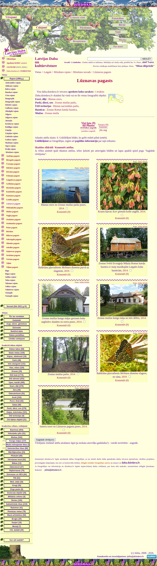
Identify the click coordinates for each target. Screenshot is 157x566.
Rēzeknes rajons (12, 152)
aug (105, 130)
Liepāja (8, 130)
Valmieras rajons (12, 290)
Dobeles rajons (11, 105)
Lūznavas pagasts (102, 72)
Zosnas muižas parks (65, 102)
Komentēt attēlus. (64, 147)
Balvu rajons (10, 89)
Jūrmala (8, 121)
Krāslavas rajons (12, 124)
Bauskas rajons (11, 92)
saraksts (16, 63)
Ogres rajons (10, 146)
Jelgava (8, 114)
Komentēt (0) (63, 212)
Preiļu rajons (10, 149)
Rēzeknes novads (82, 72)
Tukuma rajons (11, 283)
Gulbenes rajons (11, 108)
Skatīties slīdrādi (44, 147)
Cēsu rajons (10, 95)
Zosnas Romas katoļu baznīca (62, 109)
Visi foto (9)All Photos (88, 125)
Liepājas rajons (11, 133)
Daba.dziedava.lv (18, 71)
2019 (66, 271)
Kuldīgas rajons (11, 127)
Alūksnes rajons (11, 86)
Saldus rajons (10, 277)
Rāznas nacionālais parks (66, 106)
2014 (61, 208)
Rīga (7, 271)
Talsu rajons (10, 280)
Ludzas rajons (11, 139)
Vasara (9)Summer (103, 125)
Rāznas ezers (55, 99)
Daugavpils (9, 98)
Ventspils (8, 293)
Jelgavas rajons (11, 117)
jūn (101, 130)
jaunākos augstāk (88, 131)
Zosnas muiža (52, 113)
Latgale (47, 72)
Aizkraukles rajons (13, 83)
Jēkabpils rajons (11, 111)
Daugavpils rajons (12, 102)
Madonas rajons (11, 143)
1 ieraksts (99, 91)
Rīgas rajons (10, 274)
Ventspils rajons (11, 296)
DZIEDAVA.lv (82, 4)
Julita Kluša (84, 168)
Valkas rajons (10, 286)
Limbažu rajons (11, 136)
